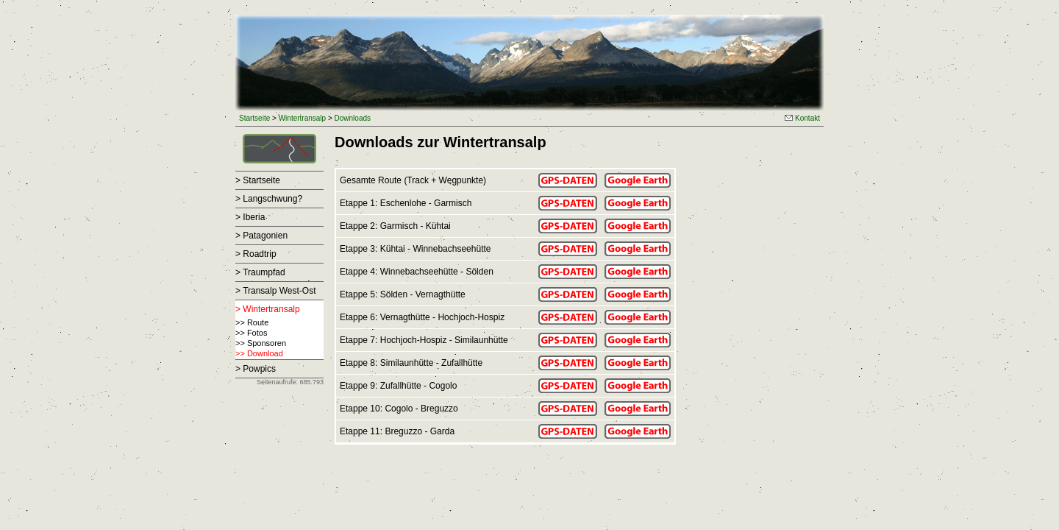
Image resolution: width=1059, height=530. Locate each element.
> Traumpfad (260, 272)
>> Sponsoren (260, 343)
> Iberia (250, 217)
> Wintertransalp (267, 309)
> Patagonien (261, 235)
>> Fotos (251, 332)
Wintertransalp (302, 118)
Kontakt (802, 118)
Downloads (353, 118)
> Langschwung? (268, 199)
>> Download (259, 353)
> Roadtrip (256, 254)
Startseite (254, 118)
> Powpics (255, 369)
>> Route (251, 322)
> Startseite (257, 180)
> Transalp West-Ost (275, 291)
